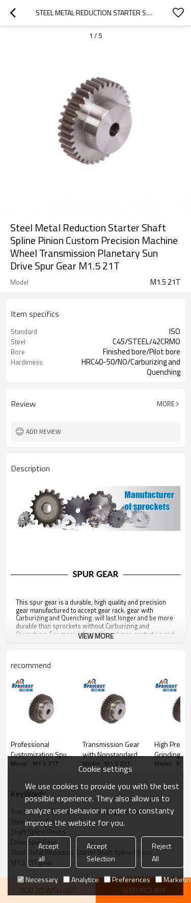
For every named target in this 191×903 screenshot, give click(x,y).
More (166, 404)
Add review (43, 431)
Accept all (48, 852)
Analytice (81, 879)
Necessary (37, 879)
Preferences (127, 879)
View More (96, 635)
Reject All (161, 852)
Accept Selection (101, 852)
